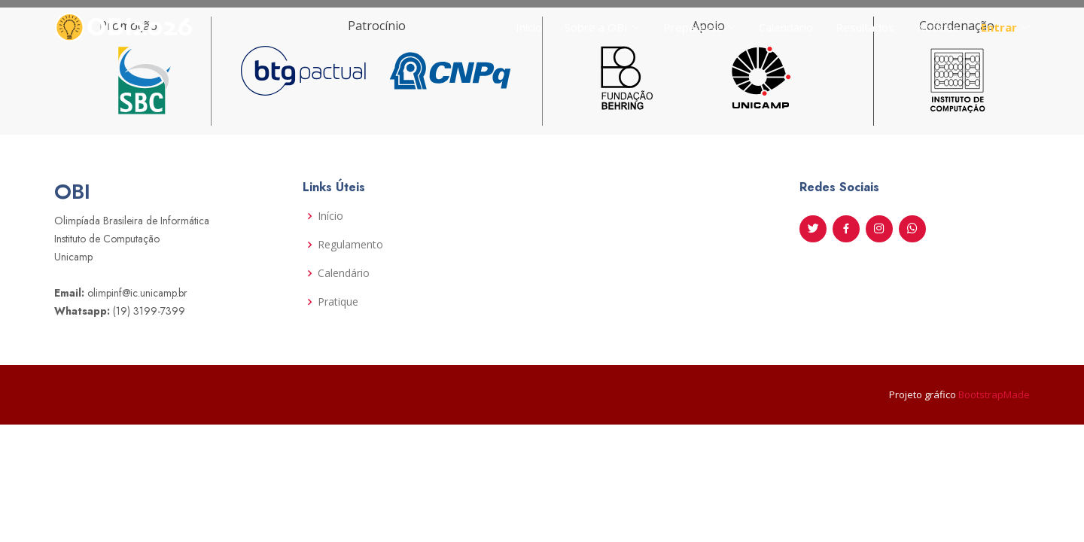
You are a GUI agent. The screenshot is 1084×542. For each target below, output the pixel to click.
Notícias (937, 27)
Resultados (865, 27)
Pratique (338, 302)
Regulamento (350, 244)
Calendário (786, 27)
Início (529, 27)
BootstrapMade (994, 394)
